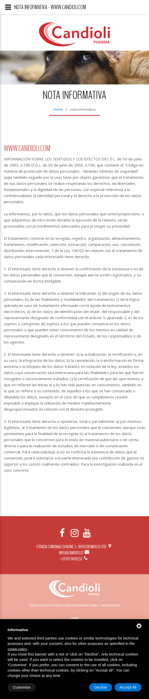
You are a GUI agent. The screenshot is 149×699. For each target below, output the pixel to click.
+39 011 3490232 (74, 559)
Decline (100, 687)
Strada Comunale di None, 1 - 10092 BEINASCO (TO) (74, 547)
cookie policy (17, 649)
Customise (22, 687)
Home (58, 109)
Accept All (128, 687)
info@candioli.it (74, 553)
